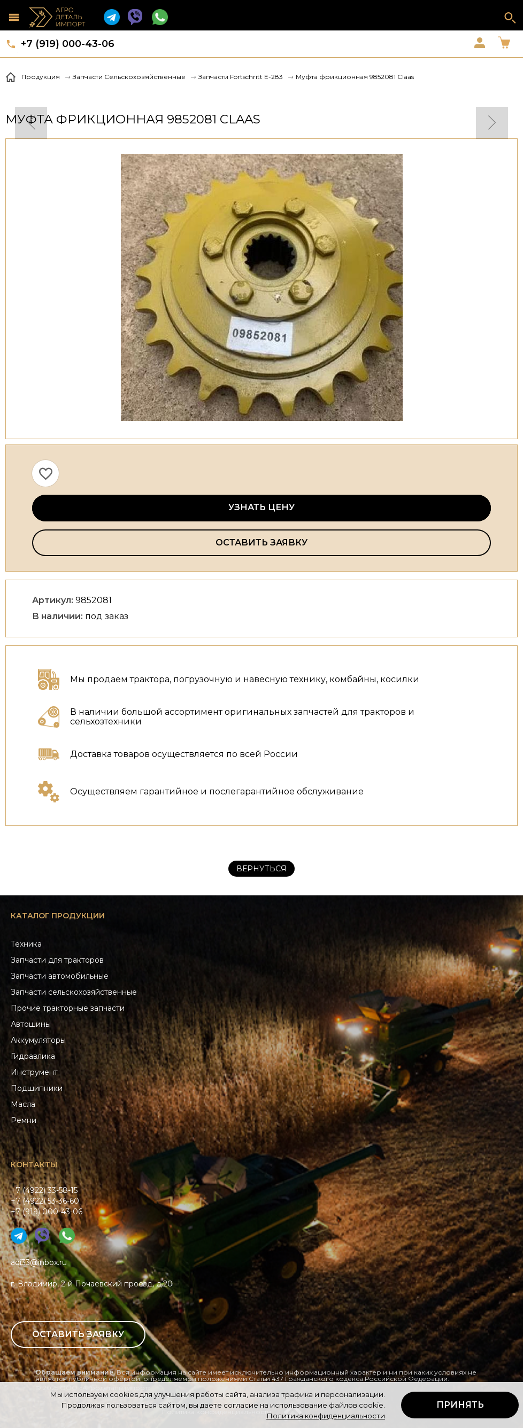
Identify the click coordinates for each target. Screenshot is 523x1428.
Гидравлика (33, 1056)
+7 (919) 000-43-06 (67, 44)
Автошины (31, 1024)
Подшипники (37, 1088)
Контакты (34, 1164)
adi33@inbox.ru (39, 1262)
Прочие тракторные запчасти (68, 1008)
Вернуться (261, 868)
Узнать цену (261, 507)
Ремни (23, 1120)
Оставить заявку (261, 542)
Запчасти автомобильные (60, 976)
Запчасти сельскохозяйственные (74, 992)
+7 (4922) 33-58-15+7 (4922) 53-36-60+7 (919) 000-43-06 (46, 1200)
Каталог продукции (58, 915)
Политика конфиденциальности (325, 1415)
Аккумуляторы (38, 1040)
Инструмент (34, 1072)
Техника (26, 944)
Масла (23, 1104)
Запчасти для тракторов (57, 960)
